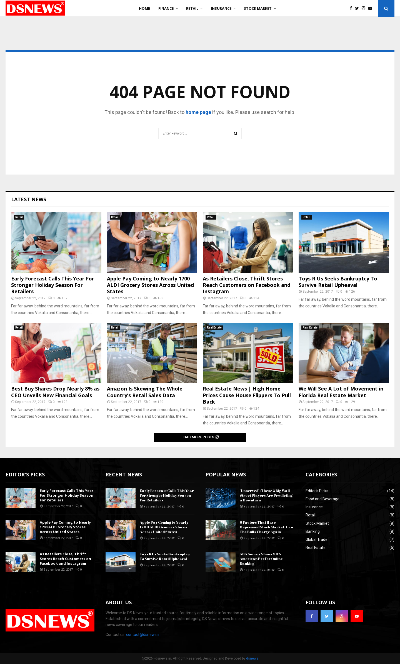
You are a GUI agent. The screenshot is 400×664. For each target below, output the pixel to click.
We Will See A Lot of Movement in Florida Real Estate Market (341, 391)
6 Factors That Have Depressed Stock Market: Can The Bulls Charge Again (266, 527)
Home (144, 8)
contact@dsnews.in (143, 634)
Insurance (221, 8)
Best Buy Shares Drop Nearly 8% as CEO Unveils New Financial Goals (55, 391)
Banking (313, 531)
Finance (166, 8)
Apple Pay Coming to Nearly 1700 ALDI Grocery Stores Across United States (150, 285)
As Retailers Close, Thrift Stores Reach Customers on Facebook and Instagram (246, 285)
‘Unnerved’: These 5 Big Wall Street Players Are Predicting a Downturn (266, 495)
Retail (192, 8)
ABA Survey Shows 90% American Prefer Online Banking (261, 558)
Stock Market (258, 8)
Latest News (28, 199)
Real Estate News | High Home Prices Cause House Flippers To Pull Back (247, 395)
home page (198, 112)
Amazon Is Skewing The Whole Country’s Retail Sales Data (144, 391)
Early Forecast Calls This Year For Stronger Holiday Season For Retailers (52, 285)
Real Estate (214, 327)
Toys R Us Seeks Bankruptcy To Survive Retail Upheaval (338, 281)
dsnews (252, 658)
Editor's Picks (317, 491)
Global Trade (317, 539)
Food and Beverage (322, 499)
